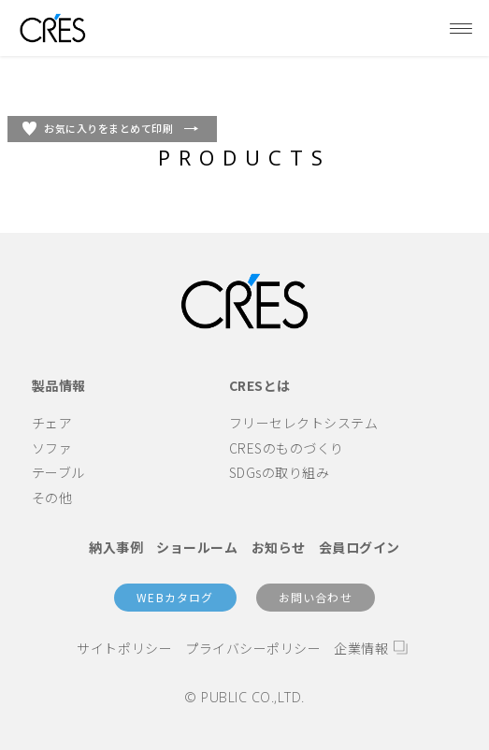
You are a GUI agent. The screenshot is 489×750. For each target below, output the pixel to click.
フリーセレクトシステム (304, 422)
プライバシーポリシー (253, 648)
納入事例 (116, 547)
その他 (52, 497)
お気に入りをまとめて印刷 (108, 128)
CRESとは (260, 385)
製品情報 (59, 385)
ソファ (52, 448)
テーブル (58, 472)
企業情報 (361, 648)
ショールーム (196, 547)
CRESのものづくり (286, 448)
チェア (52, 422)
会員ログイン (359, 547)
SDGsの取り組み (279, 472)
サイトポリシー (124, 648)
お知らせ (279, 547)
